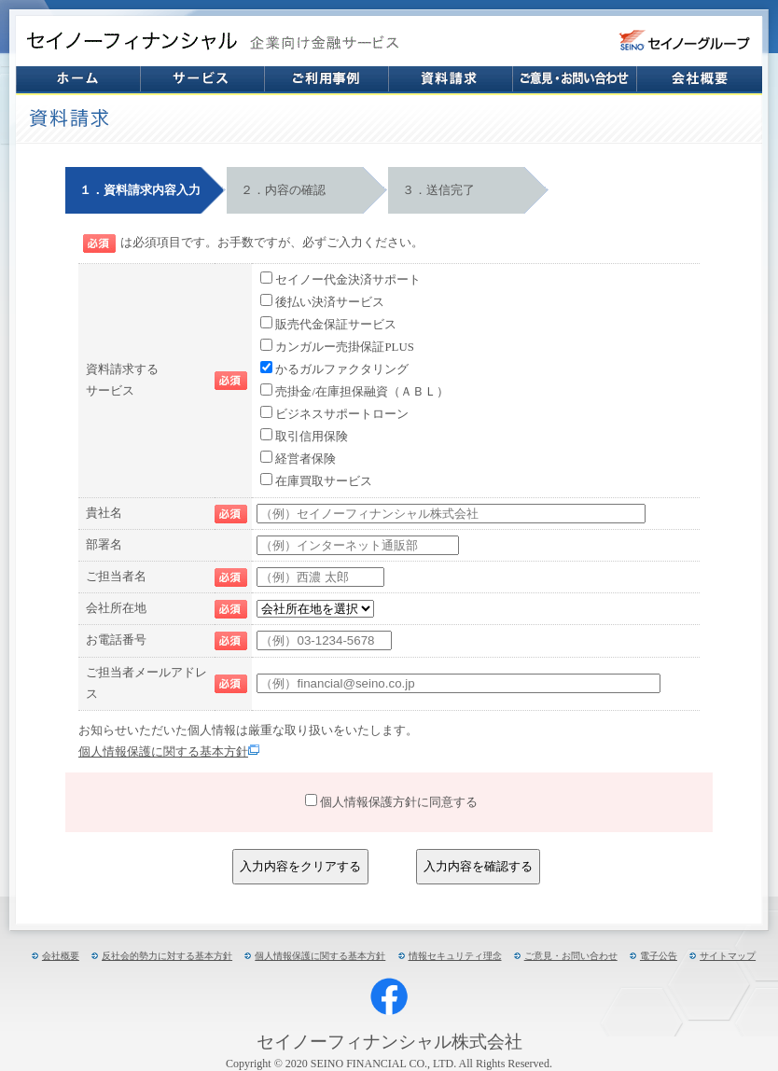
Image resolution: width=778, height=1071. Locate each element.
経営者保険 (305, 459)
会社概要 (60, 956)
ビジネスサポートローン (342, 414)
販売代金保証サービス (335, 324)
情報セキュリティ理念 (455, 956)
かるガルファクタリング (342, 369)
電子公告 (658, 956)
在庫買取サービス (323, 481)
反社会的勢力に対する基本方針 (167, 956)
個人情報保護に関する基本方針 (169, 751)
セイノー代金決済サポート (348, 279)
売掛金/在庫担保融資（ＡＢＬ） (362, 391)
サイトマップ (728, 956)
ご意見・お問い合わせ (571, 956)
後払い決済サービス (329, 302)
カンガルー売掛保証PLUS (344, 347)
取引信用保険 (311, 436)
